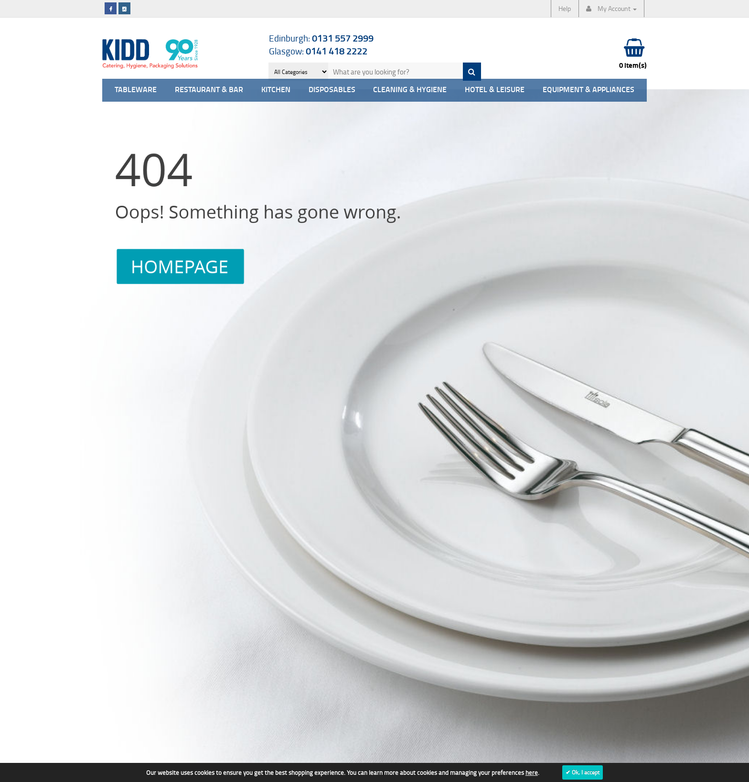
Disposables (332, 90)
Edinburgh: (321, 38)
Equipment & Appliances (588, 90)
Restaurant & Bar (209, 90)
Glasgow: (318, 50)
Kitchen (275, 90)
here (531, 772)
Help (564, 8)
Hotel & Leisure (494, 90)
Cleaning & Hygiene (410, 90)
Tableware (136, 90)
